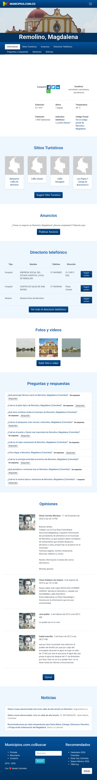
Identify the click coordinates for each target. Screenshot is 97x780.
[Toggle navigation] (90, 3)
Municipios (15, 755)
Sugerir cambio (86, 274)
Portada (13, 752)
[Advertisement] (48, 70)
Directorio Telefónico (63, 46)
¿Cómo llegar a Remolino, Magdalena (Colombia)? (36, 452)
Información (12, 46)
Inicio (87, 770)
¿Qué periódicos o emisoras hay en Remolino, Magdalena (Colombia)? (45, 469)
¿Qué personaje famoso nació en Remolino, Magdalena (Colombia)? (44, 395)
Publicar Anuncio (48, 231)
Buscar (40, 761)
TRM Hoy (75, 764)
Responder (13, 399)
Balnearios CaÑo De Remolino (14, 182)
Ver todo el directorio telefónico (48, 309)
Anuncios (45, 46)
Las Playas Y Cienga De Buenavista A (83, 182)
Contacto (14, 758)
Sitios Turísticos (29, 46)
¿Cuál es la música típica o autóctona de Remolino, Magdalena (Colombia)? (46, 479)
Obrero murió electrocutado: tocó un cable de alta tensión (33, 715)
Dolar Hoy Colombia (80, 758)
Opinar (48, 677)
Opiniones (36, 52)
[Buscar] (48, 753)
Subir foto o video (48, 363)
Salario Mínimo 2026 (80, 761)
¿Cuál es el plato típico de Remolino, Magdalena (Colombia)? (41, 405)
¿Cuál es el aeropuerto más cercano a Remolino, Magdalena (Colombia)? (46, 422)
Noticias (49, 52)
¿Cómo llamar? (63, 123)
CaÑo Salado (37, 179)
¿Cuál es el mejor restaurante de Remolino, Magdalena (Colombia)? (44, 442)
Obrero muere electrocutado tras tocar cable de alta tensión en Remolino (40, 709)
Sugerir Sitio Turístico (48, 195)
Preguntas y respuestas (17, 52)
